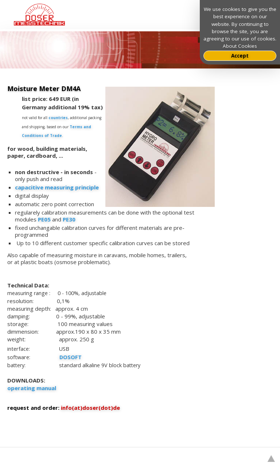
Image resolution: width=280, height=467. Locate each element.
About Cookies (240, 46)
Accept (240, 55)
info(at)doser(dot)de (90, 407)
